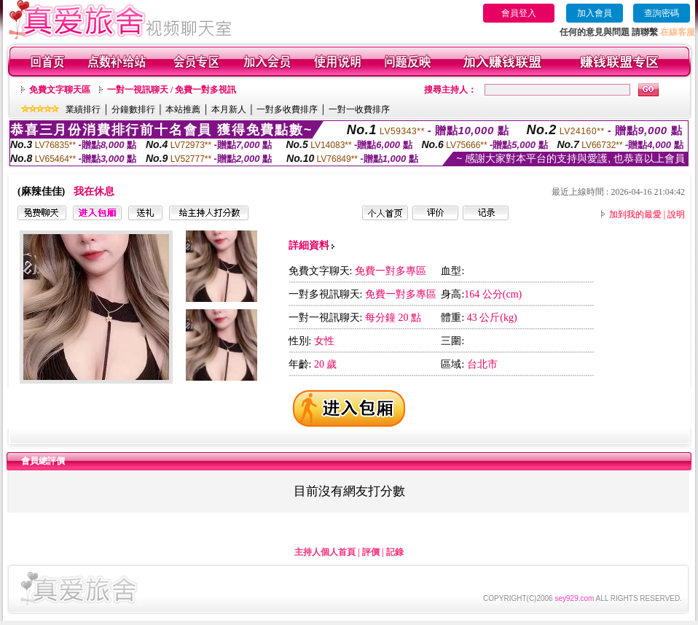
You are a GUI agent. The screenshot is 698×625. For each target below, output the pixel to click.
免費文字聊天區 (59, 90)
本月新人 (228, 109)
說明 (676, 214)
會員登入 (518, 13)
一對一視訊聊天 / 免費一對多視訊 (171, 90)
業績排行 (83, 109)
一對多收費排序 (287, 109)
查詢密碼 (661, 13)
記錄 (395, 552)
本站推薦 (182, 109)
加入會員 (594, 13)
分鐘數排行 (133, 109)
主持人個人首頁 (325, 552)
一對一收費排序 (359, 109)
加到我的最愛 (635, 214)
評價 (371, 552)
